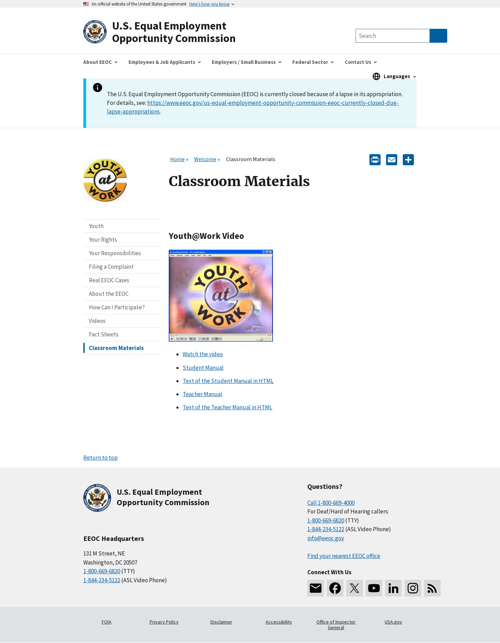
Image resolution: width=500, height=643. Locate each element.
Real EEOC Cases (109, 280)
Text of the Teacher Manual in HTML (227, 407)
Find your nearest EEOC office (343, 556)
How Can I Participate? (117, 307)
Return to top (100, 457)
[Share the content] (408, 159)
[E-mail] (391, 159)
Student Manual (203, 367)
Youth (96, 226)
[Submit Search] (438, 36)
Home (177, 159)
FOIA (106, 622)
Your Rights (103, 239)
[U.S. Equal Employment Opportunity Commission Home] (166, 32)
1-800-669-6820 (101, 571)
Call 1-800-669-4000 (331, 503)
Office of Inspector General (336, 625)
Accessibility (279, 622)
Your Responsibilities (115, 253)
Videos (97, 321)
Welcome (205, 159)
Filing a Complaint (111, 266)
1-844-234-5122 (101, 580)
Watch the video (203, 354)
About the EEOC (108, 294)
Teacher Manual (202, 394)
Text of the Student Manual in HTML (228, 381)
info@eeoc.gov (325, 538)
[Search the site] (393, 36)
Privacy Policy (164, 622)
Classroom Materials (116, 348)
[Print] (375, 159)
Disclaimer (221, 622)
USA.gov (393, 622)
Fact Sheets (103, 334)
